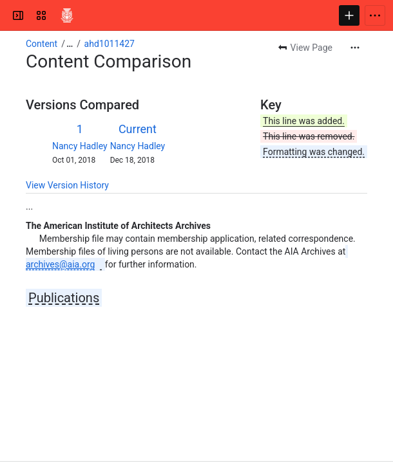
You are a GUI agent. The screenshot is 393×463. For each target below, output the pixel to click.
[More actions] (355, 47)
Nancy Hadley (80, 146)
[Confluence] (67, 15)
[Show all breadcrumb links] (69, 43)
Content (41, 44)
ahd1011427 (109, 44)
